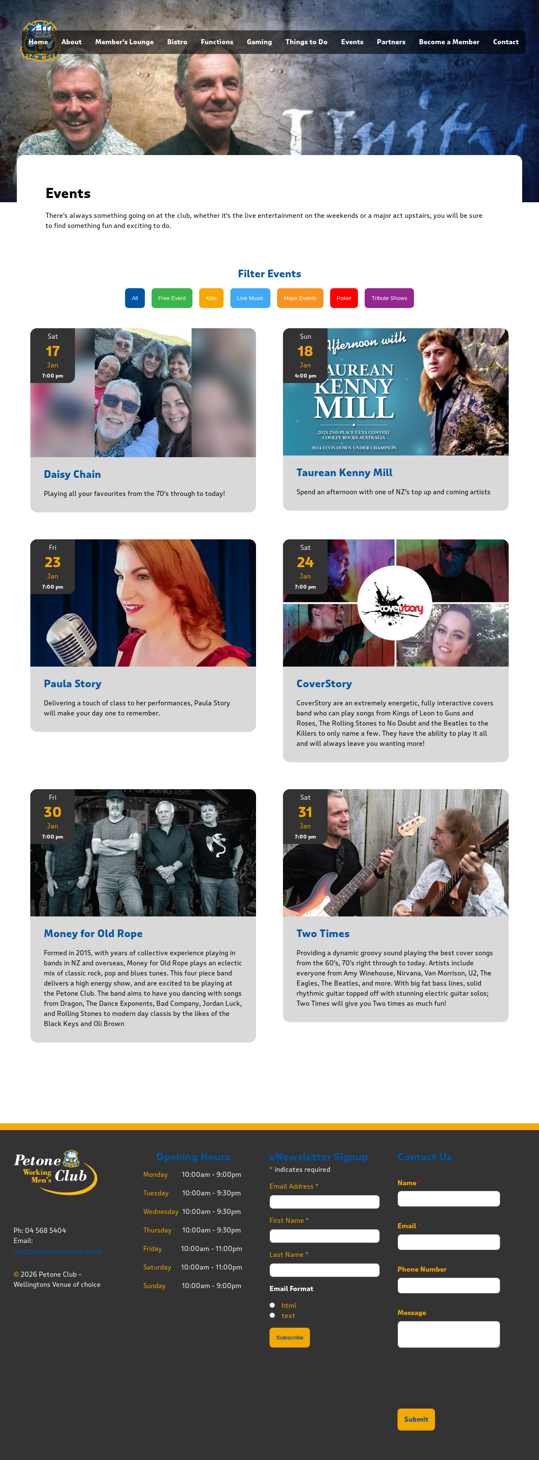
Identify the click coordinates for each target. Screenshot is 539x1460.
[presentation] (462, 1394)
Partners (391, 42)
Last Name (289, 1255)
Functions (217, 42)
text (288, 1316)
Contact (506, 42)
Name (410, 1183)
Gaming (259, 42)
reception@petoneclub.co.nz (57, 1251)
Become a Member (449, 42)
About (71, 42)
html (289, 1306)
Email (409, 1226)
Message (412, 1313)
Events (352, 42)
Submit (416, 1419)
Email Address (294, 1186)
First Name (289, 1220)
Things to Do (307, 42)
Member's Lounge (124, 42)
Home (38, 42)
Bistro (177, 42)
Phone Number (422, 1269)
